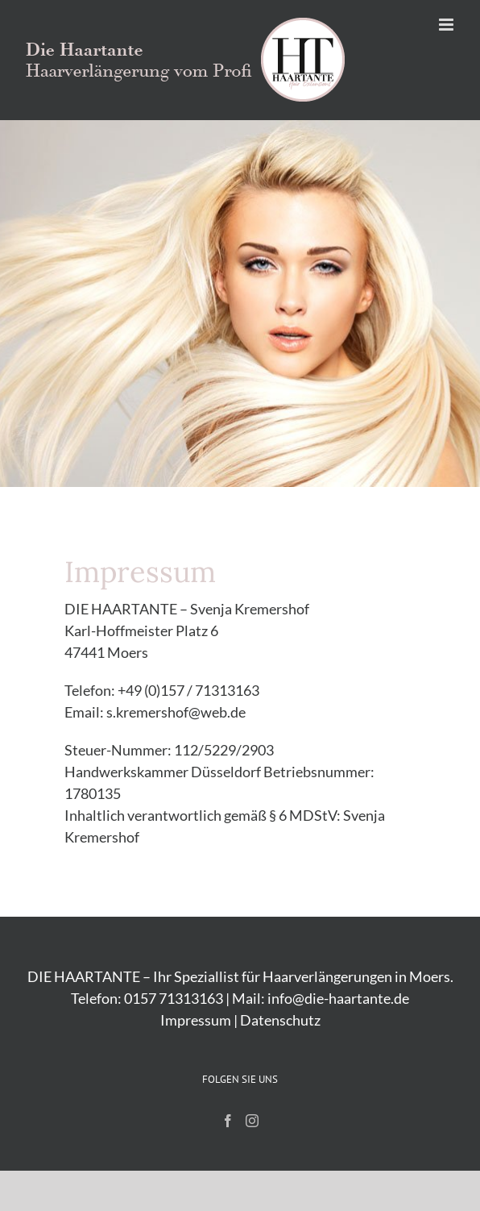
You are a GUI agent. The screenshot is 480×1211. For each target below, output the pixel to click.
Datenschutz (280, 1020)
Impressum (195, 1020)
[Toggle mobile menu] (447, 24)
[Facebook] (227, 1120)
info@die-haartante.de (338, 998)
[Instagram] (252, 1120)
